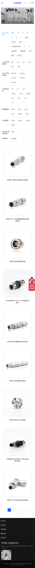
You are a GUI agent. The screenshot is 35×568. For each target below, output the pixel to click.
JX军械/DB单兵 (16, 46)
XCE (12, 98)
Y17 (18, 89)
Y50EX (13, 93)
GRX (12, 33)
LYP (25, 98)
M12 (29, 62)
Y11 (12, 89)
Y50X (21, 93)
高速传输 (14, 51)
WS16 (13, 120)
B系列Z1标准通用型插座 (17, 266)
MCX (12, 114)
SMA (12, 109)
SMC (26, 109)
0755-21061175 (9, 542)
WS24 (27, 120)
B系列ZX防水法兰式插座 (17, 424)
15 (17, 514)
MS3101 (13, 82)
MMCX (20, 114)
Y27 (23, 89)
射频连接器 (5, 109)
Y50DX (28, 93)
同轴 (26, 37)
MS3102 (13, 78)
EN (33, 2)
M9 (24, 62)
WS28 (13, 125)
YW (12, 102)
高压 (20, 42)
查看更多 (14, 139)
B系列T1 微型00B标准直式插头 (17, 181)
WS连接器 (5, 120)
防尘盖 (20, 55)
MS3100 (22, 78)
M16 (12, 66)
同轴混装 (23, 51)
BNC (27, 114)
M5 (12, 62)
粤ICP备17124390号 (19, 565)
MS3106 (13, 73)
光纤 (30, 51)
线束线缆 (5, 139)
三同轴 (13, 42)
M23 (19, 66)
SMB (19, 109)
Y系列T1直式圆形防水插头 (17, 385)
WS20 (20, 120)
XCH (19, 98)
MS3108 (22, 73)
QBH (12, 132)
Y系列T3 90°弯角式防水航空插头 (17, 504)
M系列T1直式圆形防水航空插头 (17, 346)
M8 (18, 62)
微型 (12, 55)
